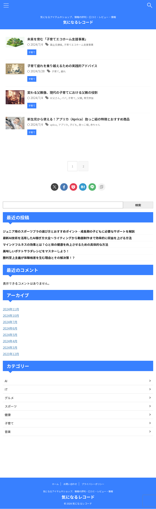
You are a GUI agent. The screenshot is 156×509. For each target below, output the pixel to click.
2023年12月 (11, 376)
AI (6, 403)
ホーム (55, 484)
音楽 (8, 453)
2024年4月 (10, 363)
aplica (73, 143)
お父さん (75, 103)
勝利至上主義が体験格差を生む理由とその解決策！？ (43, 279)
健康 (8, 436)
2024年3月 (10, 369)
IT (6, 411)
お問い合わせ (70, 484)
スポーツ (11, 428)
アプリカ (85, 143)
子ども (97, 143)
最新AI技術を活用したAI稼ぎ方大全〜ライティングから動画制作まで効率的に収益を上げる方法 (75, 258)
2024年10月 (11, 337)
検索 (138, 225)
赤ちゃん (123, 143)
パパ (86, 103)
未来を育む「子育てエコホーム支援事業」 (78, 39)
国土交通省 (76, 44)
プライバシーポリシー (93, 484)
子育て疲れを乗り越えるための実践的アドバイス (83, 68)
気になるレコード (78, 22)
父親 (104, 103)
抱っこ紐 (109, 143)
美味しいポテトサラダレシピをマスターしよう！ (40, 272)
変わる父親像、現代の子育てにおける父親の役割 (83, 97)
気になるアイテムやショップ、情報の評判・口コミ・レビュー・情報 (78, 491)
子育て (75, 74)
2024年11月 (11, 331)
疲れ (84, 74)
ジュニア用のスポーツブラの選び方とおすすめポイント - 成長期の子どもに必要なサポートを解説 (77, 251)
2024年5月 (10, 356)
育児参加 (115, 103)
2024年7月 (10, 344)
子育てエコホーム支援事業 (104, 44)
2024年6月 (10, 350)
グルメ (9, 419)
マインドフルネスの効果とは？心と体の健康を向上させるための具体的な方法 (62, 265)
